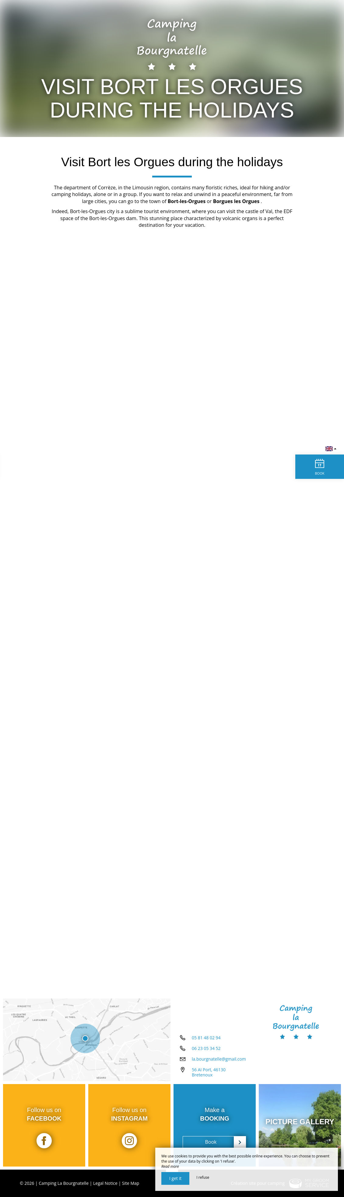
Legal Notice (105, 1183)
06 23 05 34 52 (206, 1048)
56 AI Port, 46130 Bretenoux (209, 1072)
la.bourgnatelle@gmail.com (219, 1059)
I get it (175, 1178)
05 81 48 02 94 (206, 1038)
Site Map (130, 1183)
